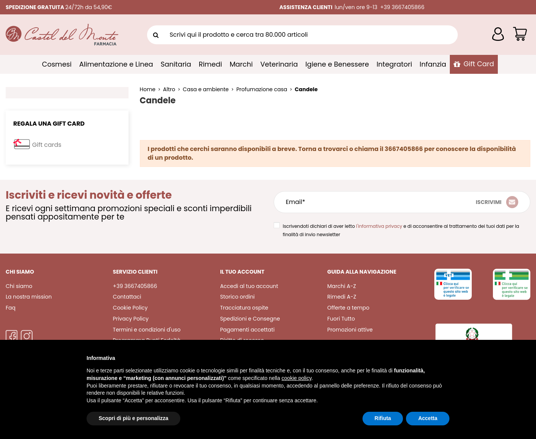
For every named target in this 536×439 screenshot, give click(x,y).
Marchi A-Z (341, 286)
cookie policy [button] (296, 378)
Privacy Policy (131, 318)
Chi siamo (19, 286)
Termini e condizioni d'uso (147, 329)
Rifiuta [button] (383, 418)
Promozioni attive (350, 329)
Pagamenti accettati (247, 329)
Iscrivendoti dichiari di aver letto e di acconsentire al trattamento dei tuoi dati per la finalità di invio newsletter (401, 230)
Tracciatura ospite (244, 307)
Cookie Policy (130, 307)
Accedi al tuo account (249, 286)
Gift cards (46, 144)
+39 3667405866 (135, 286)
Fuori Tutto (341, 318)
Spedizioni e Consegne (250, 318)
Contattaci (127, 296)
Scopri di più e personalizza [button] (133, 418)
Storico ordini (237, 296)
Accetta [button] (427, 418)
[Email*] (359, 202)
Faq (10, 307)
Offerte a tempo (348, 307)
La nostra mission (29, 296)
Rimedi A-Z (341, 296)
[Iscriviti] (497, 202)
